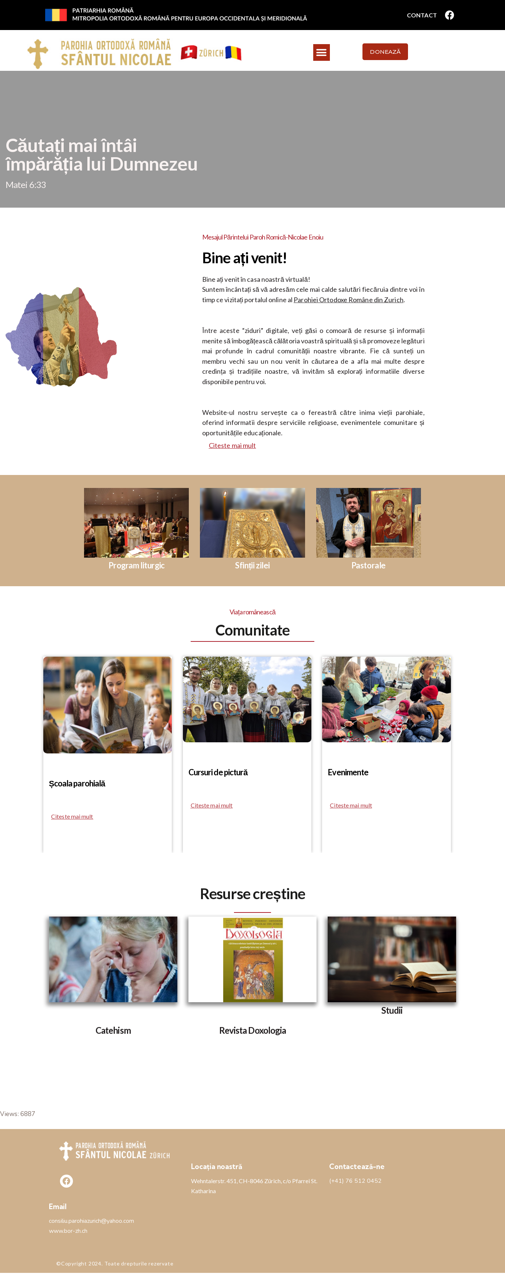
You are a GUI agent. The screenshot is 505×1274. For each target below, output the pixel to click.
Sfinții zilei (252, 565)
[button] (321, 52)
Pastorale (368, 565)
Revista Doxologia (252, 1031)
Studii (392, 1011)
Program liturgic (136, 565)
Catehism (113, 1031)
